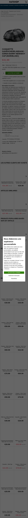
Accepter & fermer (14, 272)
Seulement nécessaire (13, 275)
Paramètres (14, 278)
